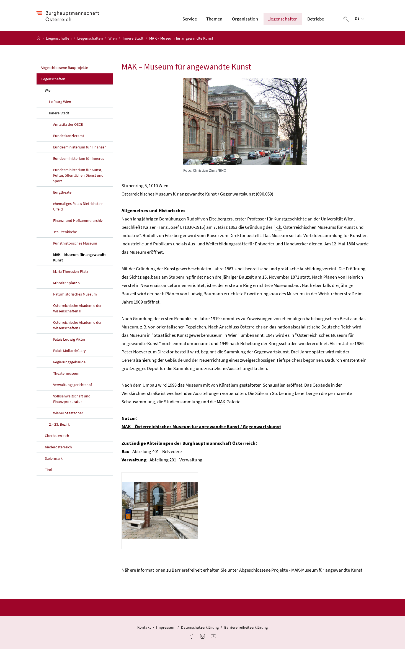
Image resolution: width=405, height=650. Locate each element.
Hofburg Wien (60, 102)
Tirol (49, 470)
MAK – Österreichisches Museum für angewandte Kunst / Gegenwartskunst (201, 427)
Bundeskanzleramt (68, 136)
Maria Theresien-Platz (71, 272)
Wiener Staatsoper (68, 413)
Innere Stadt (134, 39)
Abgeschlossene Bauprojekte (64, 68)
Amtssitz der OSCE (68, 125)
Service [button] (189, 19)
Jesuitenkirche (65, 232)
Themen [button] (214, 19)
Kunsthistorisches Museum (75, 243)
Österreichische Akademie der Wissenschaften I (77, 326)
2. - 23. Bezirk (59, 425)
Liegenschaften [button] (282, 19)
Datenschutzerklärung (200, 628)
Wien (113, 39)
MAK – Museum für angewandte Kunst (80, 258)
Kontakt (144, 628)
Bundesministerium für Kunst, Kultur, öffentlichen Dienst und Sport (78, 176)
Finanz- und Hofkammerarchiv (78, 221)
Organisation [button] (245, 19)
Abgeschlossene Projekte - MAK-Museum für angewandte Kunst (301, 571)
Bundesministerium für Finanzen (80, 147)
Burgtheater (63, 193)
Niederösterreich (58, 447)
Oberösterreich (57, 436)
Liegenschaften (59, 39)
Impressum (166, 628)
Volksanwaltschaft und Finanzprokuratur (72, 399)
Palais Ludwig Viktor (69, 340)
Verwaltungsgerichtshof (72, 385)
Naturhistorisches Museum (75, 294)
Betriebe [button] (315, 19)
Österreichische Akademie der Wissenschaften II (77, 309)
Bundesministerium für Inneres (78, 159)
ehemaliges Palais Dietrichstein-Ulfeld (79, 207)
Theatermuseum (67, 374)
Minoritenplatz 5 (66, 283)
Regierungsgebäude (69, 362)
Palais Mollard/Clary (69, 351)
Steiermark (54, 459)
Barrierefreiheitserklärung (246, 628)
